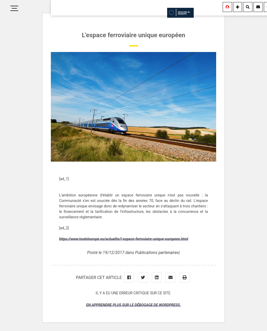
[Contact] (258, 7)
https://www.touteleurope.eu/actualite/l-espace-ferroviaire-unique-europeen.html (123, 239)
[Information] (237, 7)
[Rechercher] (247, 7)
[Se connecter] (227, 7)
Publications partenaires (157, 252)
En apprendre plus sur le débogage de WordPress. (133, 305)
